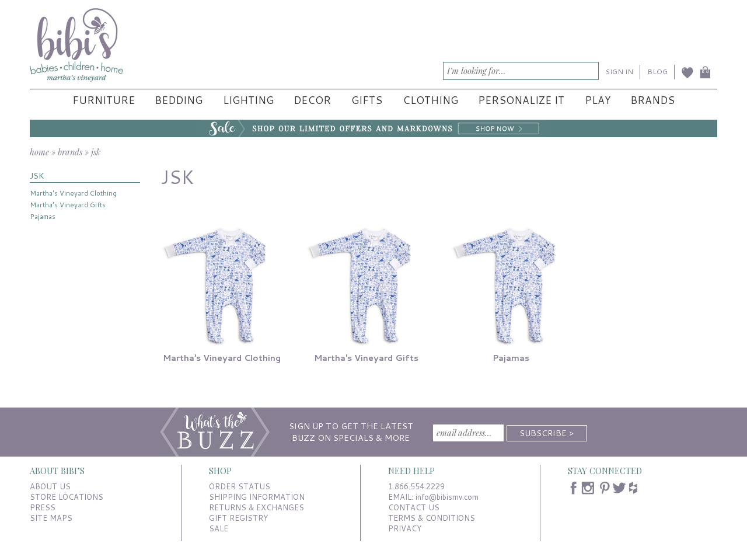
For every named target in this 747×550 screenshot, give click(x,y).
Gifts (366, 100)
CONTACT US (413, 507)
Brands (652, 100)
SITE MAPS (51, 518)
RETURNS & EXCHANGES (256, 507)
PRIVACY (404, 528)
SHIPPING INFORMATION (257, 497)
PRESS (42, 507)
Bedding (179, 100)
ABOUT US (50, 486)
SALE (218, 528)
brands (70, 152)
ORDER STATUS (239, 486)
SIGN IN (619, 71)
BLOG (657, 71)
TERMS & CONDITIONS (431, 518)
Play (597, 100)
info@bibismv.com (447, 497)
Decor (312, 100)
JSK (37, 175)
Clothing (430, 100)
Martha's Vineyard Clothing (73, 193)
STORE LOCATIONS (66, 497)
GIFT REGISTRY (238, 518)
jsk (95, 152)
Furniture (103, 100)
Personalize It (521, 100)
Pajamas (42, 216)
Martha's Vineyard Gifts (68, 205)
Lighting (248, 100)
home (39, 152)
